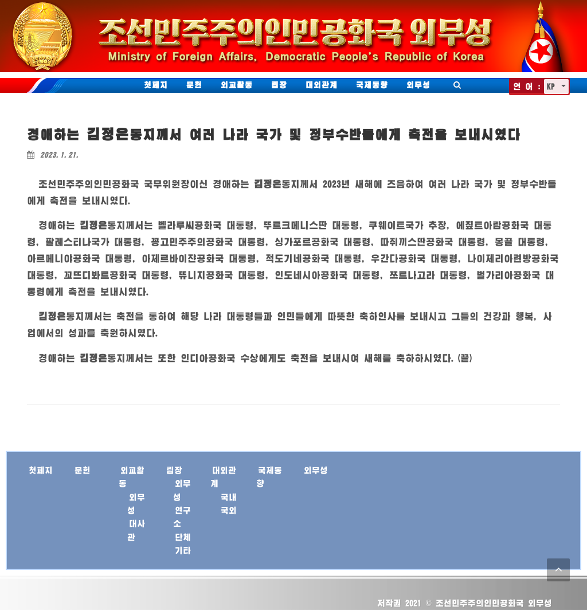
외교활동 (237, 85)
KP (553, 86)
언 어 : (527, 86)
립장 (279, 85)
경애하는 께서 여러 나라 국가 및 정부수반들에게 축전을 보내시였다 (274, 134)
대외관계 (322, 85)
